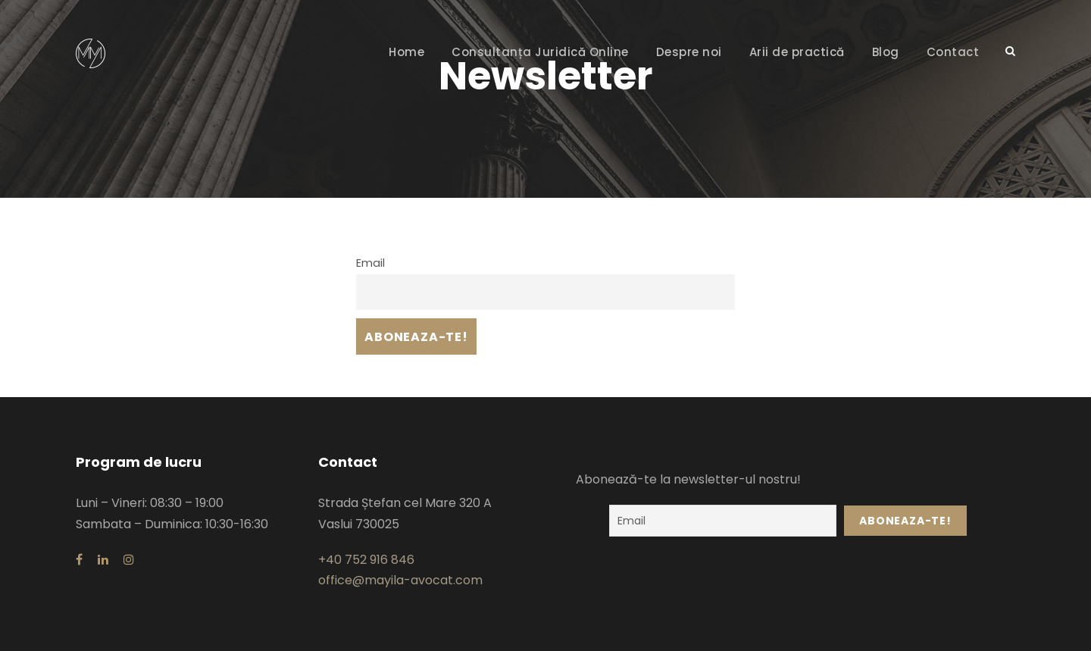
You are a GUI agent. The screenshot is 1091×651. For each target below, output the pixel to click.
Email (370, 263)
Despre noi (689, 52)
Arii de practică (797, 52)
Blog (885, 52)
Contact (953, 52)
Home (406, 52)
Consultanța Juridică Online (540, 52)
